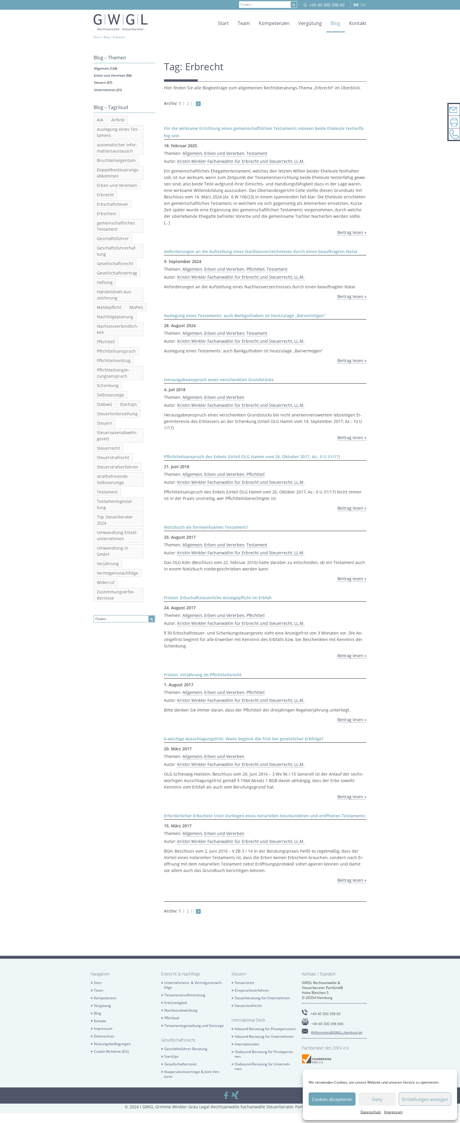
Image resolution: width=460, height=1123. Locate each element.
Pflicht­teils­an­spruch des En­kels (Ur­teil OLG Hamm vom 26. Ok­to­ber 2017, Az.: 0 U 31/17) (252, 456)
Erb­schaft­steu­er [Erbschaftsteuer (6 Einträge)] (112, 204)
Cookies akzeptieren (332, 1099)
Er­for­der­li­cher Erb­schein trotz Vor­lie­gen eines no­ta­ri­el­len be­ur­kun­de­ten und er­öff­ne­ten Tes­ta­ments (264, 816)
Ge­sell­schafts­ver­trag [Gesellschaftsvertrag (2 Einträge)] (117, 273)
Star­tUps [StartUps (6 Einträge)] (128, 404)
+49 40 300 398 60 (326, 5)
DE (356, 4)
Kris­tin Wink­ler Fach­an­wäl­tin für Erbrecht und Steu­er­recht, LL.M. (241, 161)
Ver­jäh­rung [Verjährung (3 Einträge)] (108, 563)
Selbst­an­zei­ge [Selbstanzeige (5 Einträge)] (110, 395)
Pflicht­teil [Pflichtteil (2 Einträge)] (106, 341)
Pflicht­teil (255, 269)
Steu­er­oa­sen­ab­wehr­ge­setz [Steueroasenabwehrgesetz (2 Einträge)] (117, 435)
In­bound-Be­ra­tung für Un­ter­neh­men (264, 1036)
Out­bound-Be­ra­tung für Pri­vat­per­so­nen (264, 1054)
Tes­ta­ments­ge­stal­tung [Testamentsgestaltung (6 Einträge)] (115, 504)
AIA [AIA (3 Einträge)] (100, 120)
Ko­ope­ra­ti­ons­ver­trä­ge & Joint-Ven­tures (192, 1074)
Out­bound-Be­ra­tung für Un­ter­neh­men (262, 1066)
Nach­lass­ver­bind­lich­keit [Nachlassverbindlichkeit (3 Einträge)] (117, 329)
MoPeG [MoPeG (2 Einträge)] (136, 307)
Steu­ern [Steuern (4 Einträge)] (104, 423)
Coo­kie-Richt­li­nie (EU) (111, 1051)
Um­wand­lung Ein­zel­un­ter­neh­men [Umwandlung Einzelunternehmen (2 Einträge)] (117, 535)
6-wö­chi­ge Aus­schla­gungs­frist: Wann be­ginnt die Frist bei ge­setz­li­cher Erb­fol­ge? (243, 739)
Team (244, 23)
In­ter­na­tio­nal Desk (248, 1020)
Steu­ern (100, 82)
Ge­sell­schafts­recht (178, 1040)
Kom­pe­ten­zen (274, 23)
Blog (335, 23)
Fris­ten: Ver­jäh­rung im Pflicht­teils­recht (203, 674)
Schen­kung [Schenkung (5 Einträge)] (108, 385)
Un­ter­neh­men (105, 90)
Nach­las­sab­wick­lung (180, 1010)
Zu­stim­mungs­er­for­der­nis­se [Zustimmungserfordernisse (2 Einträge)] (116, 595)
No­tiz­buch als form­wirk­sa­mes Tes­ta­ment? (206, 527)
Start (223, 23)
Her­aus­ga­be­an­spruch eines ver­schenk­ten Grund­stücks (219, 379)
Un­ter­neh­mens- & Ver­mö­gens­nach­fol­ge (193, 985)
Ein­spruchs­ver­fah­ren (252, 990)
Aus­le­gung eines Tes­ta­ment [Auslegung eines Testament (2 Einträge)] (118, 132)
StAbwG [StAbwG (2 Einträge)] (104, 404)
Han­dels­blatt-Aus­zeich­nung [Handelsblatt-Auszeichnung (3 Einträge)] (114, 295)
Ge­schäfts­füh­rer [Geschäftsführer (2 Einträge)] (113, 238)
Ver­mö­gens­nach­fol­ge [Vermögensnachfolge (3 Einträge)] (117, 573)
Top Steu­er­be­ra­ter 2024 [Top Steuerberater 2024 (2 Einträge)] (115, 520)
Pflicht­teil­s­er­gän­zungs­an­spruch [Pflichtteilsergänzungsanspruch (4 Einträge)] (113, 373)
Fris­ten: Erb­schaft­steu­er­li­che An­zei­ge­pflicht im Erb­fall (217, 597)
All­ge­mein (101, 68)
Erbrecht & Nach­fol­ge (180, 974)
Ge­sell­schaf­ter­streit (180, 1064)
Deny (377, 1099)
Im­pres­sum (393, 1111)
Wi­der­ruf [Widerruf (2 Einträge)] (105, 582)
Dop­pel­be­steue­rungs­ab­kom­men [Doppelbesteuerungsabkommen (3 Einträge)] (118, 173)
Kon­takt (357, 23)
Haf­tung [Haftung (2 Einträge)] (105, 282)
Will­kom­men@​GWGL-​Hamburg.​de (336, 1032)
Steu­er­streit (244, 982)
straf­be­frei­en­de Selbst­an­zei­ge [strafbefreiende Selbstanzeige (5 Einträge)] (112, 479)
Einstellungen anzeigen (425, 1099)
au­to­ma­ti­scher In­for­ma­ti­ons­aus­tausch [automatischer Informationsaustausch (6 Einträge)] (117, 148)
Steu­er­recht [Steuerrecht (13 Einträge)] (108, 448)
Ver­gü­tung (310, 23)
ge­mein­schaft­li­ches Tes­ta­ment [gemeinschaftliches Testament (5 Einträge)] (116, 226)
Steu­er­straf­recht (248, 1005)
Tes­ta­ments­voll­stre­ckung (184, 995)
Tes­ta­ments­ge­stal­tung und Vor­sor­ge (194, 1025)
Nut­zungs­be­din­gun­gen (112, 1043)
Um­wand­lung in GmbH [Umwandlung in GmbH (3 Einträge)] (112, 551)
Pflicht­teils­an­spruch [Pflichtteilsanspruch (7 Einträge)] (116, 351)
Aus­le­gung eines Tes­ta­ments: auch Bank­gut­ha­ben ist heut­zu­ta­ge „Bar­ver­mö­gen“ (245, 315)
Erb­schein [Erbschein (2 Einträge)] (106, 213)
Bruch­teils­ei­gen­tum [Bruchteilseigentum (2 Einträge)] (116, 160)
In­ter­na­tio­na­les (247, 1044)
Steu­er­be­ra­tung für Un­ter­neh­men (262, 997)
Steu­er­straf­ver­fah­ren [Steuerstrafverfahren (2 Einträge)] (117, 467)
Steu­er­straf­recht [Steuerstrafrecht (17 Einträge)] (113, 457)
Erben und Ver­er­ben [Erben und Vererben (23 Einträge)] (117, 185)
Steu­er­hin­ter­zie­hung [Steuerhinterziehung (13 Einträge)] (117, 413)
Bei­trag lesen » (351, 232)
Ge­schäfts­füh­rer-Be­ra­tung (185, 1048)
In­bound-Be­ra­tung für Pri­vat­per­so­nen (265, 1028)
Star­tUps (171, 1056)
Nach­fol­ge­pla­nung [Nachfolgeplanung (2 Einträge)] (115, 316)
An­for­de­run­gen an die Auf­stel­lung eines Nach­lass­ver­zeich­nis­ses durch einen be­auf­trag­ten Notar (261, 251)
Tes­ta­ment (256, 153)
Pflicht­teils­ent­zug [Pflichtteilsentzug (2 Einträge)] (114, 360)
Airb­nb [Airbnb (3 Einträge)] (118, 120)
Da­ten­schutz (371, 1111)
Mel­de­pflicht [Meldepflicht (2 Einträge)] (109, 307)
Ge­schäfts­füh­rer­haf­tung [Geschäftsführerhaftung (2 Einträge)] (117, 251)
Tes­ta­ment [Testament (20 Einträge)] (107, 492)
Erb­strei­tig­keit (175, 1002)
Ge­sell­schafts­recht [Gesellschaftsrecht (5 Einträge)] (115, 263)
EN (363, 4)
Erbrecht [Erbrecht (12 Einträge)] (105, 195)
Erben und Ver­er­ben (109, 75)
